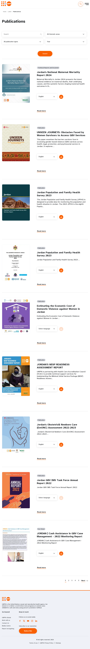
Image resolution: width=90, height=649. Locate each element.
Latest (9, 11)
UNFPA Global (6, 617)
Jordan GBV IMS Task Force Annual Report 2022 (57, 482)
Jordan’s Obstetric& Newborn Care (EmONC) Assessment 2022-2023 (57, 426)
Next (83, 580)
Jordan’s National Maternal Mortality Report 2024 (58, 74)
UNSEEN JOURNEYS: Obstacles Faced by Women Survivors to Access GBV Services (61, 134)
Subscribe (28, 631)
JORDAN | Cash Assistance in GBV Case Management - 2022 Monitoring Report (60, 535)
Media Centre (6, 626)
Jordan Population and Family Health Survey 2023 (58, 194)
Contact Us (5, 623)
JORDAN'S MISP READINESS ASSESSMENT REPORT (53, 366)
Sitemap (58, 643)
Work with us (6, 620)
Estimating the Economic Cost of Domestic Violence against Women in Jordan (58, 309)
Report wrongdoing (8, 628)
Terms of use (33, 643)
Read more (41, 111)
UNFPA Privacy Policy (46, 643)
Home (4, 11)
